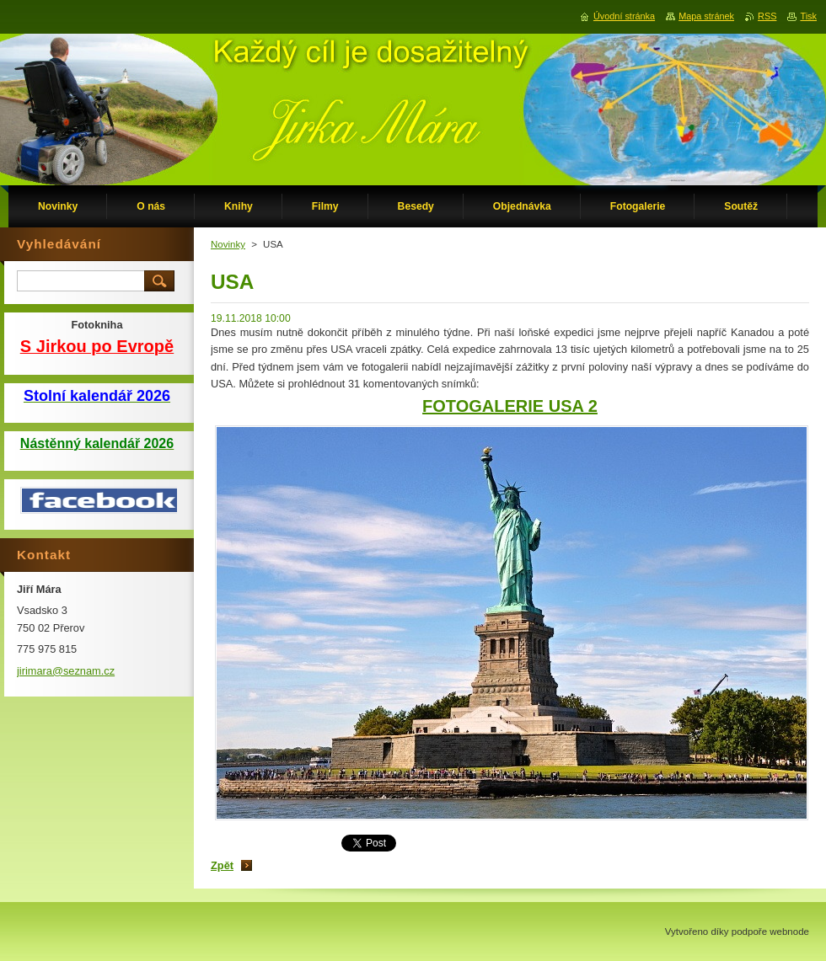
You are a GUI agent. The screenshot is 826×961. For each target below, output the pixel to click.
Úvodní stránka (624, 16)
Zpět (222, 865)
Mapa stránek (706, 16)
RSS (767, 16)
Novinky (228, 244)
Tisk (808, 16)
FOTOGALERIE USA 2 (510, 406)
